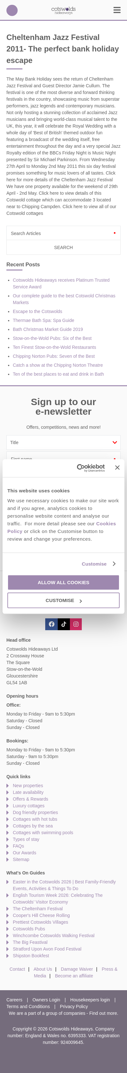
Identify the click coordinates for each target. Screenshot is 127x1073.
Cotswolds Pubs (29, 928)
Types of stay (26, 839)
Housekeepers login (90, 999)
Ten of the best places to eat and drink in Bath (58, 374)
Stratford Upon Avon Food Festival (47, 949)
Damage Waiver (77, 969)
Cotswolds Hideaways (63, 10)
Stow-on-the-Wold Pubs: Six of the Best (52, 338)
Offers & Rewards (30, 799)
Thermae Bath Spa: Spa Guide (43, 320)
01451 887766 (12, 10)
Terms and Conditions (28, 1006)
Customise (94, 564)
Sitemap (21, 859)
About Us (43, 969)
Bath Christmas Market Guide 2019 (48, 329)
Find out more (103, 1013)
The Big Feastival (30, 942)
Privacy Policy (74, 1006)
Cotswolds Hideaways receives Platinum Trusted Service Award (61, 283)
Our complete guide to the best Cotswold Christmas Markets (64, 299)
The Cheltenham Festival (38, 908)
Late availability (28, 792)
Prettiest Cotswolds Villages (40, 922)
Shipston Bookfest (31, 955)
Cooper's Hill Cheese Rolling (41, 915)
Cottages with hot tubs (35, 819)
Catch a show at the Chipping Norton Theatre (58, 365)
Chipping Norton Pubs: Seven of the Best (54, 356)
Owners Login (46, 999)
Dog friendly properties (35, 812)
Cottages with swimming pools (43, 832)
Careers (14, 999)
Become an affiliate (74, 975)
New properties (28, 785)
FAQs (18, 846)
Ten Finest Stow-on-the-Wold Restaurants (54, 347)
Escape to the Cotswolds (37, 311)
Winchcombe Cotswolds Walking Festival (54, 935)
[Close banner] (117, 468)
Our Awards (24, 852)
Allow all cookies (63, 582)
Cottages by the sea (33, 825)
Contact (17, 969)
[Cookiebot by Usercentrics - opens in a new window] (79, 468)
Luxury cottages (29, 805)
